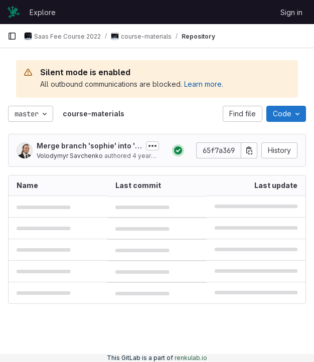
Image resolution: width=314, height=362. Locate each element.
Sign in (291, 12)
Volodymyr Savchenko (70, 155)
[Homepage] (14, 12)
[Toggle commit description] (152, 145)
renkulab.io (191, 357)
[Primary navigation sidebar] (12, 36)
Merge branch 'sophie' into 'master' (89, 146)
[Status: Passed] (178, 150)
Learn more (203, 84)
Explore (43, 12)
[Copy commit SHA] (249, 150)
